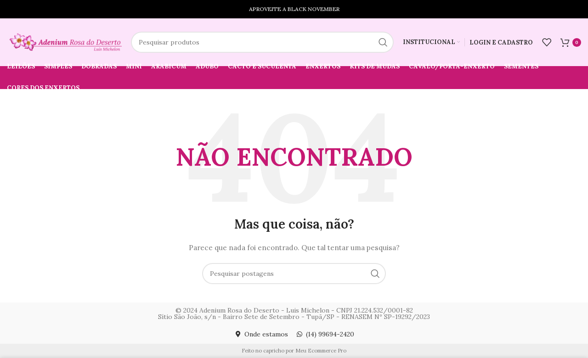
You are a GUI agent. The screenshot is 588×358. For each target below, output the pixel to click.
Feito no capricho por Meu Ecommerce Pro (294, 350)
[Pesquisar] (262, 42)
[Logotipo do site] (64, 42)
